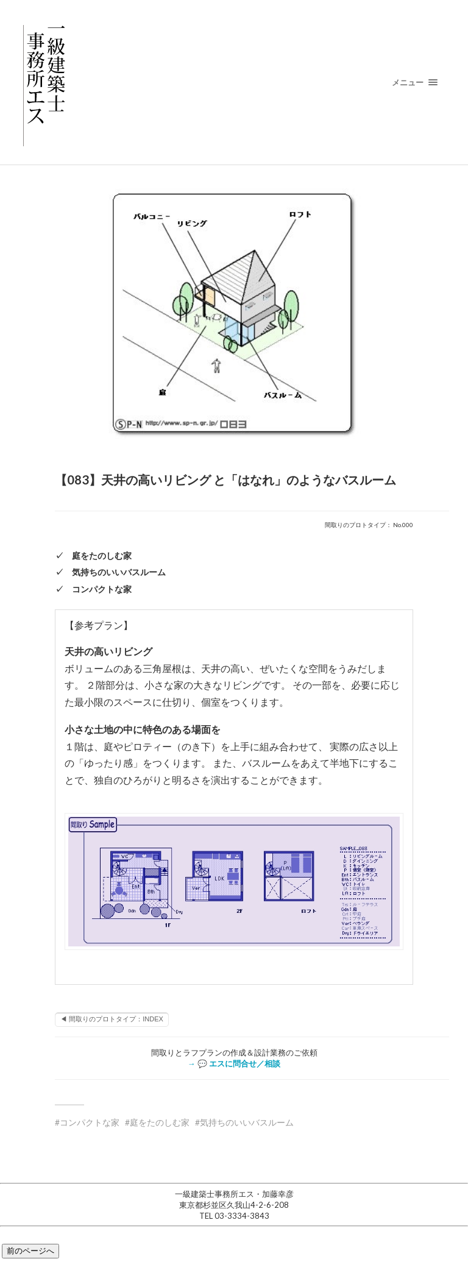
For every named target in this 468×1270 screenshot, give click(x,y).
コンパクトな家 (89, 1122)
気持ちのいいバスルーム (247, 1122)
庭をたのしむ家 (160, 1122)
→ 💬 (234, 1063)
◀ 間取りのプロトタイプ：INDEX (111, 1019)
